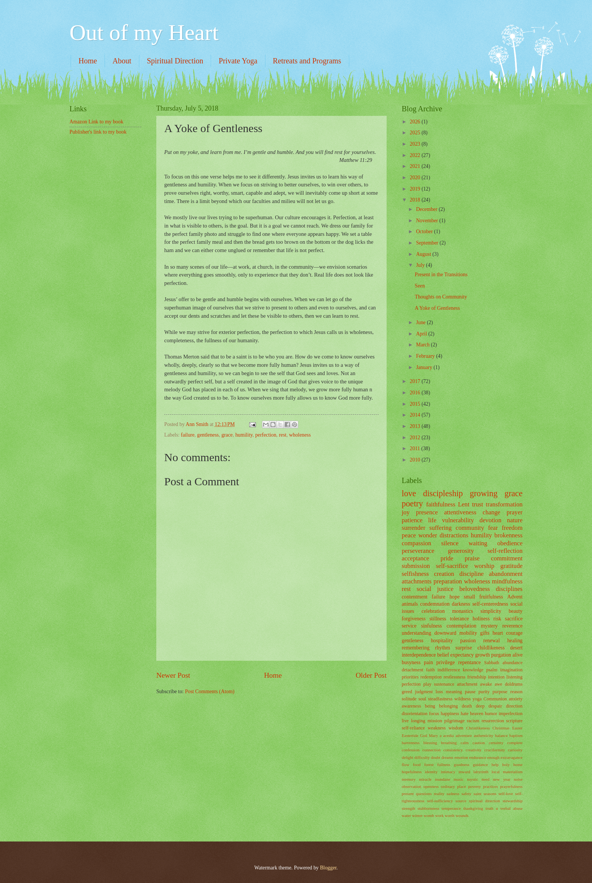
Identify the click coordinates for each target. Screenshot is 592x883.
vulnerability (458, 520)
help (495, 764)
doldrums (514, 684)
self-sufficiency (440, 800)
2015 (415, 404)
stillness (437, 618)
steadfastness (440, 698)
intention (496, 677)
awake (486, 684)
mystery (489, 626)
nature (515, 520)
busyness (411, 662)
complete (515, 742)
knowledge (473, 669)
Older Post (371, 675)
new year (501, 779)
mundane (442, 779)
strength (408, 808)
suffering (440, 527)
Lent (463, 504)
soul (422, 698)
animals (410, 604)
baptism (516, 735)
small (469, 597)
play (427, 684)
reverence (512, 626)
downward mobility (455, 633)
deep (480, 706)
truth (489, 808)
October (425, 231)
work (439, 815)
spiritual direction (484, 800)
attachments (417, 581)
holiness (481, 618)
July (421, 265)
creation (444, 573)
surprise (463, 648)
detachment (412, 669)
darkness (461, 604)
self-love (505, 793)
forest (428, 764)
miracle (425, 779)
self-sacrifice (452, 565)
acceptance (415, 558)
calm (465, 742)
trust (477, 504)
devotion (490, 520)
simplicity (490, 611)
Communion (495, 698)
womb (429, 815)
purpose (500, 691)
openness (430, 786)
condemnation (435, 604)
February (426, 356)
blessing (430, 742)
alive (517, 655)
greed (407, 691)
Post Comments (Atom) (209, 691)
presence (427, 512)
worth (450, 815)
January (424, 367)
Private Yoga (238, 61)
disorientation (414, 713)
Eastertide (410, 735)
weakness (437, 728)
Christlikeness (478, 728)
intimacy (448, 771)
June (421, 322)
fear (493, 527)
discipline (471, 573)
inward (464, 771)
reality (439, 793)
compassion (416, 543)
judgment (424, 691)
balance (501, 735)
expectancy (462, 655)
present (408, 793)
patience (412, 520)
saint (477, 793)
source (460, 800)
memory (409, 779)
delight (407, 757)
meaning (454, 691)
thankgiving (473, 808)
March (423, 345)
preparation (447, 581)
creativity (474, 750)
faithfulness (440, 504)
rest (283, 435)
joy (406, 512)
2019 (415, 189)
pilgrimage (454, 720)
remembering (416, 648)
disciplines (509, 588)
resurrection (492, 720)
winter (417, 815)
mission (434, 720)
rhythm (442, 648)
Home (88, 61)
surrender (413, 527)
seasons (490, 793)
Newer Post (173, 675)
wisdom (456, 728)
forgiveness (414, 618)
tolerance (459, 618)
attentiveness (460, 512)
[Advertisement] (107, 186)
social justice (435, 588)
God (423, 735)
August (424, 254)
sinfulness (431, 626)
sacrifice (514, 618)
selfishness (415, 573)
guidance (480, 764)
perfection (265, 435)
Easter (517, 728)
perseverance (418, 550)
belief (443, 655)
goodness (461, 764)
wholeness (300, 435)
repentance (469, 662)
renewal (491, 640)
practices (490, 786)
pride (447, 558)
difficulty (422, 757)
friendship (476, 677)
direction (514, 706)
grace (227, 435)
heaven (476, 713)
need (485, 779)
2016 (415, 392)
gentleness (208, 435)
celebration (433, 611)
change (491, 512)
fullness (443, 764)
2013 (415, 426)
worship (484, 565)
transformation (504, 504)
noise (518, 779)
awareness (411, 706)
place (461, 786)
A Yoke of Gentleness (437, 308)
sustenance (444, 684)
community (470, 527)
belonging (448, 706)
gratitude (511, 565)
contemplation (461, 626)
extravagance (512, 757)
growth (482, 655)
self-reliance (413, 728)
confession (410, 750)
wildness (462, 698)
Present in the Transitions (441, 274)
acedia (448, 735)
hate (465, 713)
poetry (412, 503)
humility (244, 435)
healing (515, 640)
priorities (410, 677)
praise (472, 558)
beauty (516, 611)
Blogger (328, 868)
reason (516, 691)
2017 (415, 381)
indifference (449, 669)
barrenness (410, 742)
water (406, 815)
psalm (492, 669)
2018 (415, 200)
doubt (435, 757)
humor (491, 713)
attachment (467, 684)
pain (428, 662)
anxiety (516, 698)
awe (498, 684)
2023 (415, 144)
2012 (415, 437)
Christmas (501, 728)
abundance (513, 662)
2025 (415, 132)
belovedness (474, 588)
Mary (433, 735)
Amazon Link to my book (96, 122)
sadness (453, 793)
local (495, 771)
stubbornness (428, 808)
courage (514, 633)
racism (473, 720)
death (467, 706)
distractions (453, 535)
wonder (427, 535)
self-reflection (505, 550)
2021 (415, 166)
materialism (513, 771)
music (458, 779)
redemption (431, 677)
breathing (449, 742)
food (417, 764)
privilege (445, 662)
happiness (450, 713)
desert (516, 648)
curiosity (515, 750)
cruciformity (494, 750)
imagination (511, 669)
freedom (512, 527)
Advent (515, 597)
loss (439, 691)
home (518, 764)
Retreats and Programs (307, 61)
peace (409, 535)
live (405, 720)
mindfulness (507, 581)
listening (514, 677)
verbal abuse (511, 808)
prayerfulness (511, 786)
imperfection (511, 713)
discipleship (442, 493)
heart (498, 633)
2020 (415, 177)
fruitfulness (491, 597)
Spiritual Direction (175, 61)
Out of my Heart (144, 32)
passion (468, 640)
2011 (415, 448)
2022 (415, 155)
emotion (461, 757)
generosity (461, 550)
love (409, 493)
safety (466, 793)
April (422, 334)
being (430, 706)
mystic (472, 779)
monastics (462, 611)
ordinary (448, 786)
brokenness (509, 535)
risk (497, 618)
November (427, 220)
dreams (447, 757)
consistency (453, 750)
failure (187, 435)
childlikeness (491, 648)
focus (434, 713)
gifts (485, 633)
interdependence (419, 655)
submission (416, 565)
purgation (501, 655)
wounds (462, 815)
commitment (507, 558)
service (409, 626)
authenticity (483, 735)
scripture (514, 720)
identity (431, 771)
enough (493, 757)
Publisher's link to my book (97, 132)
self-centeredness (490, 604)
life (432, 520)
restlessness (455, 677)
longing (418, 720)
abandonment (506, 573)
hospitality (442, 640)
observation (411, 786)
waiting (478, 543)
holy (506, 764)
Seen (420, 286)
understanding (416, 633)
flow (405, 764)
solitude (409, 698)
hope (454, 597)
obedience (510, 543)
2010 (415, 460)
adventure (463, 735)
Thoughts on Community (441, 297)
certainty (496, 742)
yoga (477, 698)
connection (431, 750)
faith (430, 669)
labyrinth (481, 771)
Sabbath (491, 662)
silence (450, 543)
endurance (477, 757)
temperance (451, 808)
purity (484, 691)
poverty (474, 786)
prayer (515, 512)
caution (479, 742)
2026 (415, 122)
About (122, 61)
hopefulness (412, 771)
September (427, 243)
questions (424, 793)
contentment (414, 597)
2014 (415, 415)
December (427, 209)
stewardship (513, 800)
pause (470, 691)
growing (484, 493)
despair (495, 706)
